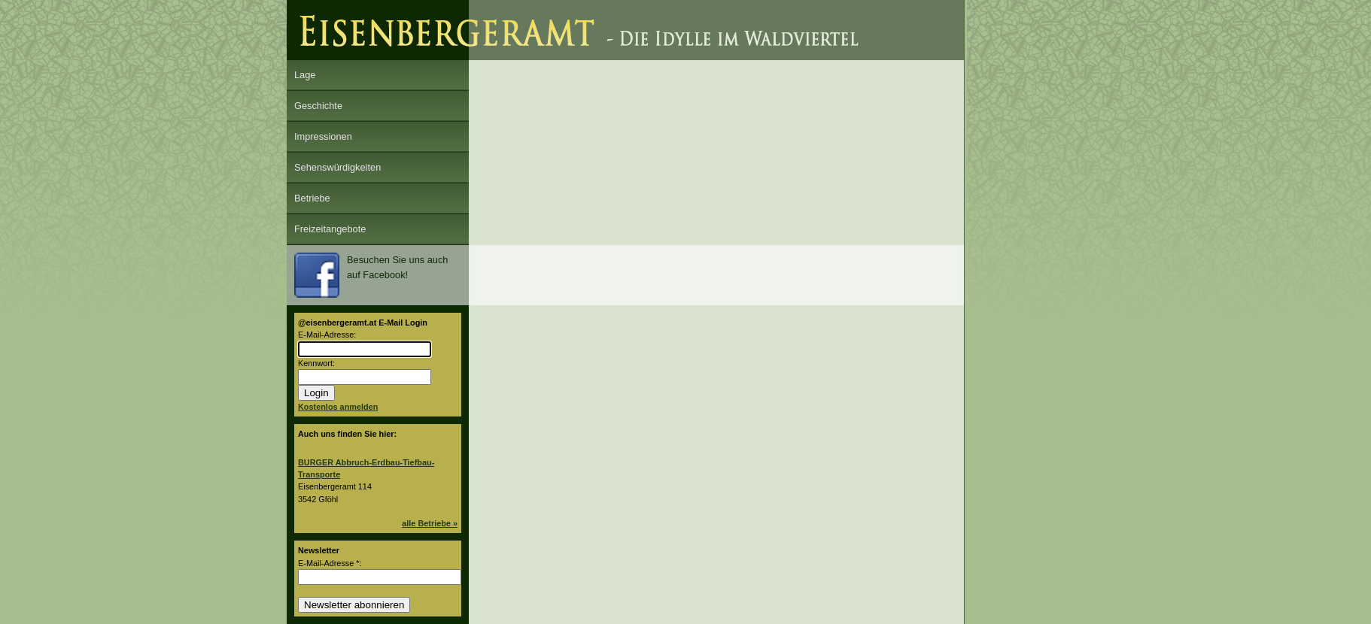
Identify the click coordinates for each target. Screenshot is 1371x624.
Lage (304, 74)
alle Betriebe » (430, 523)
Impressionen (323, 136)
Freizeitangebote (330, 229)
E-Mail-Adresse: (327, 334)
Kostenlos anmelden (338, 406)
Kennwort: (316, 363)
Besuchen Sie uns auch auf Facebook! (371, 275)
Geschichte (318, 105)
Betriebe (312, 198)
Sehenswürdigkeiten (337, 167)
